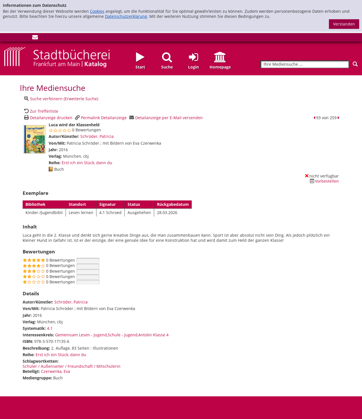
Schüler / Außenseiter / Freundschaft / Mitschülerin (71, 366)
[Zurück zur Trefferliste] (40, 111)
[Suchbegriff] (304, 64)
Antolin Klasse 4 (153, 334)
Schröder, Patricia (97, 136)
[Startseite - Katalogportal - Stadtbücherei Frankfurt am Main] (56, 56)
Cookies (97, 11)
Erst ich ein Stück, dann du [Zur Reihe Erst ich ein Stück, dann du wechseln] (87, 162)
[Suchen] (355, 64)
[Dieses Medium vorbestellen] (323, 181)
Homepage (220, 67)
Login (193, 67)
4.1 (50, 328)
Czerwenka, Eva (55, 371)
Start (140, 67)
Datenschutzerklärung (126, 16)
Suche (167, 67)
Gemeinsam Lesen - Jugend (81, 334)
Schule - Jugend (122, 334)
